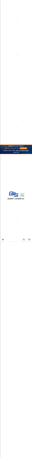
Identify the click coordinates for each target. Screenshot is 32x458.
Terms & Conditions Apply (22, 150)
